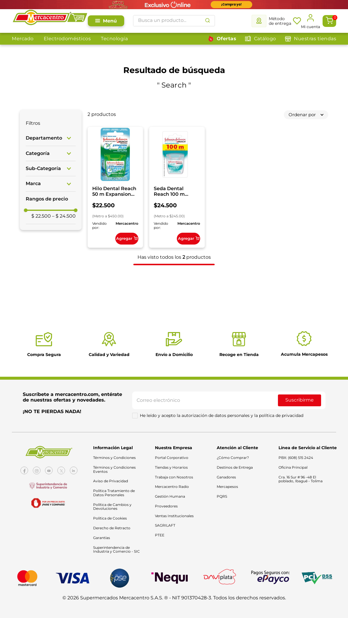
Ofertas (227, 38)
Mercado (23, 38)
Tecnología (114, 38)
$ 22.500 (41, 275)
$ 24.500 (64, 275)
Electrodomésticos (67, 38)
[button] (50, 138)
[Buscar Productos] (207, 20)
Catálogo (265, 38)
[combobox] (174, 20)
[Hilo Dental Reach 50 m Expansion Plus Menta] (118, 190)
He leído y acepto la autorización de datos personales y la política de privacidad (221, 420)
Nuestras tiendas (315, 38)
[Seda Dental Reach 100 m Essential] (185, 190)
